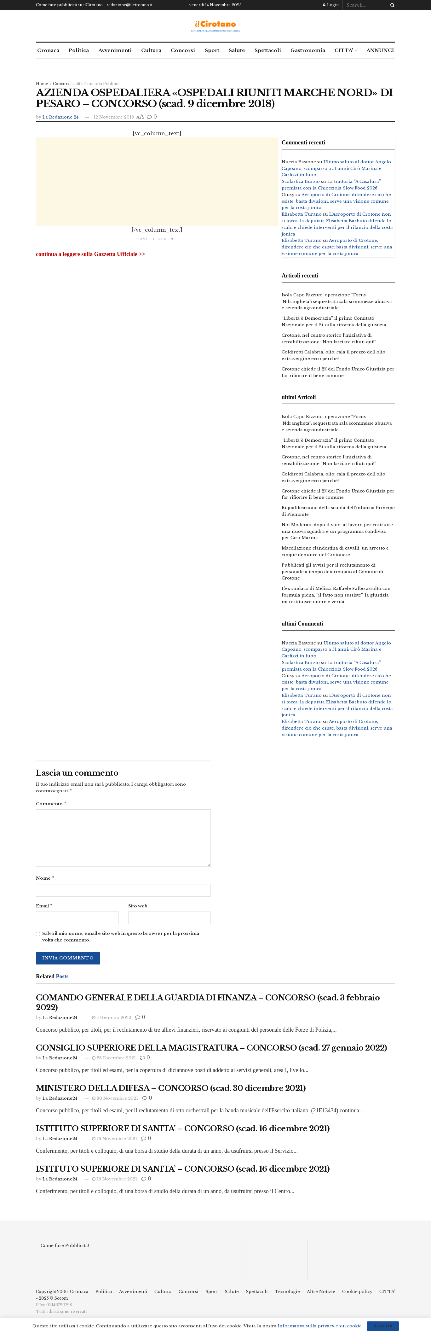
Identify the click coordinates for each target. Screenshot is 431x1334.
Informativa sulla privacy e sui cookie (320, 1326)
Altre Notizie (321, 1294)
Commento (51, 804)
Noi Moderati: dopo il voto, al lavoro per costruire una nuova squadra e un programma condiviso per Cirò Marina (337, 531)
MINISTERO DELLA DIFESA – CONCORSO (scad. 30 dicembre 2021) (171, 1090)
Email (44, 908)
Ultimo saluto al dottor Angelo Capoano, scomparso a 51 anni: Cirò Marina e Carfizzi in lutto (336, 168)
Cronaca (48, 50)
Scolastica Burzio (301, 181)
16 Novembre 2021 (114, 1141)
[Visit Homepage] (215, 26)
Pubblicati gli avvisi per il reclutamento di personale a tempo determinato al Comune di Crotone (332, 571)
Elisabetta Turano (302, 214)
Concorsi (183, 50)
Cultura (151, 50)
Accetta (383, 1326)
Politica (79, 50)
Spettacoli (268, 50)
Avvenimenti (115, 50)
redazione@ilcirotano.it (129, 5)
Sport (212, 50)
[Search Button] (391, 5)
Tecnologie (287, 1294)
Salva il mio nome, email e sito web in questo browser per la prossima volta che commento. (120, 939)
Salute (237, 50)
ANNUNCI (380, 50)
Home (42, 83)
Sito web (137, 908)
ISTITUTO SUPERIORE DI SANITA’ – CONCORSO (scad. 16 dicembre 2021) (183, 1131)
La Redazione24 (60, 1020)
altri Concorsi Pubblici (97, 83)
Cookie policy (357, 1294)
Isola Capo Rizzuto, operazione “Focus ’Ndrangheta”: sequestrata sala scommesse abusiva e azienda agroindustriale (337, 301)
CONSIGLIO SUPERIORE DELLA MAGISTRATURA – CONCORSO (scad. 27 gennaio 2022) (211, 1050)
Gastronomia (307, 50)
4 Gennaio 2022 (111, 1020)
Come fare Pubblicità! (65, 1248)
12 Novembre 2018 (114, 117)
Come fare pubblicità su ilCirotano (69, 5)
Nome (45, 880)
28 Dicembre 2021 (114, 1060)
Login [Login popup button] (331, 5)
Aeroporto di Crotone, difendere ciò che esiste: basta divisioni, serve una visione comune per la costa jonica (336, 201)
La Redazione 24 (60, 117)
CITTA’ (344, 50)
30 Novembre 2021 (115, 1101)
